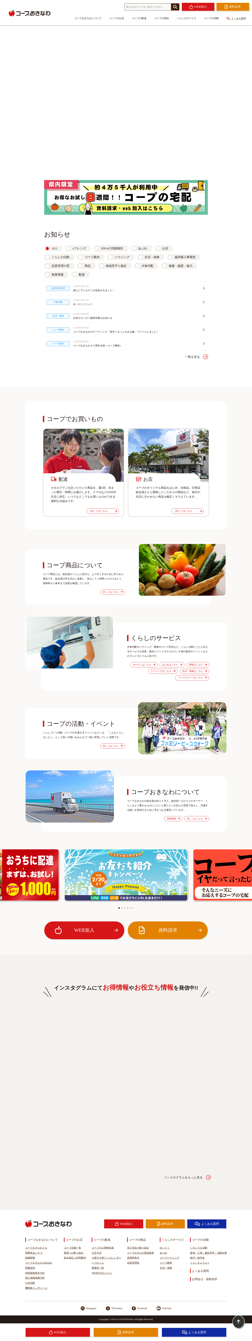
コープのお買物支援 (103, 1247)
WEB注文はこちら (102, 1273)
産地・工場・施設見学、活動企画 (208, 1252)
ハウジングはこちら (163, 671)
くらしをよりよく (200, 1262)
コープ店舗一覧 (72, 1247)
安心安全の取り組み (138, 1247)
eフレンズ (79, 248)
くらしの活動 (60, 257)
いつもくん (98, 1262)
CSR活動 (30, 1283)
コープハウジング (169, 1257)
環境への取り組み (73, 1252)
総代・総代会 (197, 1257)
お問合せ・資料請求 (204, 1279)
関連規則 (30, 1267)
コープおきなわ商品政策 (140, 1252)
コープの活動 (211, 18)
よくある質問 (236, 18)
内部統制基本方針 (35, 1273)
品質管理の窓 (60, 266)
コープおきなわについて (88, 18)
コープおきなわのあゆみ (38, 1262)
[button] (119, 908)
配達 (82, 274)
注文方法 (97, 1252)
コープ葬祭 (166, 1262)
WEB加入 (86, 930)
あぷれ (142, 248)
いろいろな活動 (198, 1247)
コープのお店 (116, 18)
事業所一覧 (98, 1267)
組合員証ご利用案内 (75, 1257)
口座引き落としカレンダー (106, 1257)
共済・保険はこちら (194, 671)
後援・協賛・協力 (180, 266)
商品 (88, 266)
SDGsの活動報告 (112, 248)
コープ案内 (92, 257)
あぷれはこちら (172, 664)
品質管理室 (133, 1262)
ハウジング (122, 257)
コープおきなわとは (36, 1247)
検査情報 (58, 274)
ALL (55, 248)
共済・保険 (152, 257)
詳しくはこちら (103, 511)
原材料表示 (133, 1257)
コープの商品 (161, 18)
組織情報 (30, 1257)
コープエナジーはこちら (192, 677)
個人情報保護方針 (35, 1277)
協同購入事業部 (185, 257)
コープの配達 (139, 18)
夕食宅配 (147, 266)
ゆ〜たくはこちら (144, 664)
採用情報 (173, 818)
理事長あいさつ (33, 1252)
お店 (165, 248)
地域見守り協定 (116, 266)
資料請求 (170, 930)
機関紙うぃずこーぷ (36, 1288)
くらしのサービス (186, 18)
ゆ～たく (165, 1247)
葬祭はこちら (198, 664)
